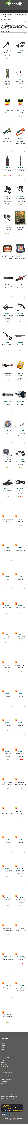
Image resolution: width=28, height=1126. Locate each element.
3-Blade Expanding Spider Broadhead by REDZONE (7, 784)
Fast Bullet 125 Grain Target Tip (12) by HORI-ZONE (20, 872)
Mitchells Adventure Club (7, 1094)
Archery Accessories (6, 16)
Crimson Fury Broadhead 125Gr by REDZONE (7, 755)
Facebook (5, 1066)
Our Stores (4, 1064)
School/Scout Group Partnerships (9, 1096)
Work (2, 1051)
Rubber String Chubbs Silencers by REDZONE (7, 521)
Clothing (3, 1043)
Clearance (3, 1052)
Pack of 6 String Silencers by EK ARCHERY (7, 54)
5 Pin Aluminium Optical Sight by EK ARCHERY (20, 492)
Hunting (3, 1049)
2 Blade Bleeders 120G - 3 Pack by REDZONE (20, 813)
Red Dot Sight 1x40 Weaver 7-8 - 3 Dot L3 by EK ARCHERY (20, 988)
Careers (3, 1062)
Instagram (5, 1068)
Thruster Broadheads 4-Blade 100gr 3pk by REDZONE (7, 317)
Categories (9, 14)
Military (3, 1047)
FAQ (2, 1092)
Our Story (3, 1060)
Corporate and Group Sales (7, 1098)
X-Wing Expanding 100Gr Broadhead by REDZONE (20, 755)
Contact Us (4, 1085)
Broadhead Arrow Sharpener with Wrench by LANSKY (20, 141)
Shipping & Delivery (6, 1075)
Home (3, 14)
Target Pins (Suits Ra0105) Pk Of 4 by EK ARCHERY (20, 463)
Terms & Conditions (6, 1079)
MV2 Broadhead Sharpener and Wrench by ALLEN (7, 83)
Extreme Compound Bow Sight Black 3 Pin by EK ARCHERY (20, 901)
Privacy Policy (4, 1081)
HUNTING (16, 14)
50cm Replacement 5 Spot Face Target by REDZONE (7, 258)
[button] (2, 11)
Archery (22, 14)
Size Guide (4, 1083)
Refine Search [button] (14, 31)
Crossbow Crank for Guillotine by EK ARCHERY (7, 229)
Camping (3, 1041)
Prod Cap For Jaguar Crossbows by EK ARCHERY (7, 930)
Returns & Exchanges (6, 1077)
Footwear (3, 1045)
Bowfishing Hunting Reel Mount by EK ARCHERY (20, 433)
